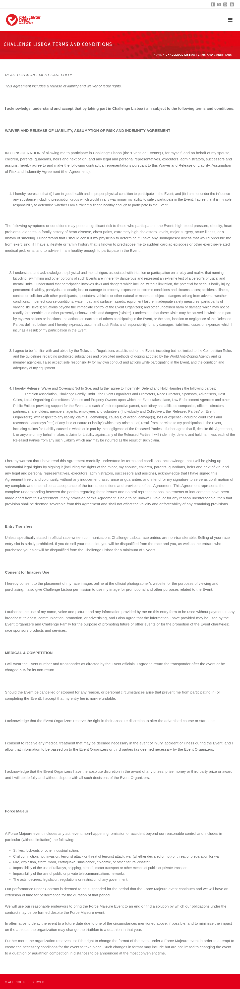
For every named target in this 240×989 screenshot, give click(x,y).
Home (158, 54)
